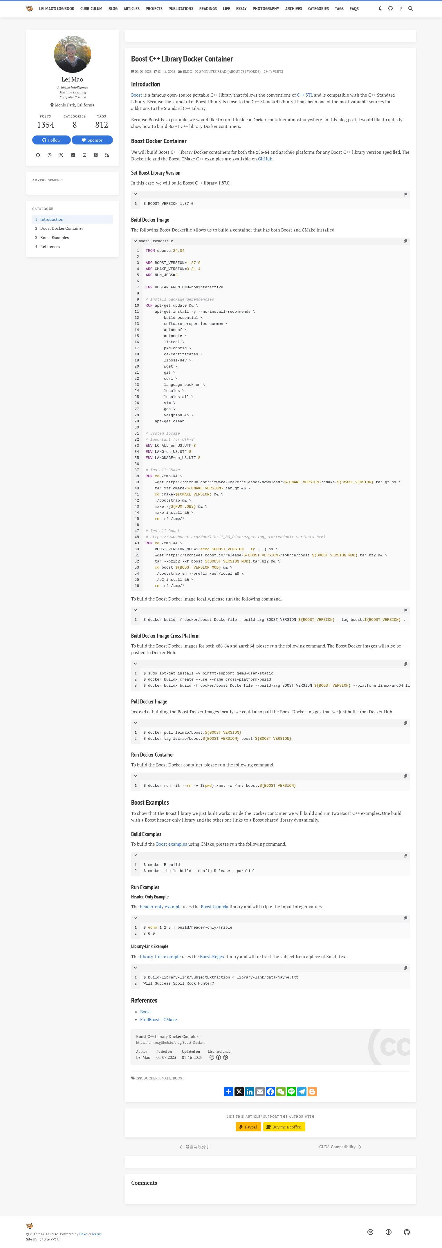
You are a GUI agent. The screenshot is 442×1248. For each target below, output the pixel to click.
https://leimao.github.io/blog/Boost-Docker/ (170, 1042)
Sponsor (92, 140)
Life (226, 8)
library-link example (160, 956)
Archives (293, 8)
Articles (132, 8)
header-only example (161, 906)
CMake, (165, 1078)
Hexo (83, 1234)
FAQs (354, 8)
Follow (51, 140)
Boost (136, 95)
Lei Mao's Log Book (56, 8)
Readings (208, 8)
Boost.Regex (212, 956)
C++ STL (305, 95)
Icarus (97, 1234)
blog (187, 71)
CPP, (139, 1078)
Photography (266, 8)
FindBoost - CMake (158, 1019)
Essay (241, 8)
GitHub (265, 159)
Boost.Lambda (214, 906)
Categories (318, 8)
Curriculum (91, 8)
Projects (154, 8)
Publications (181, 8)
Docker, (150, 1078)
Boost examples (171, 844)
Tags (339, 8)
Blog (113, 8)
